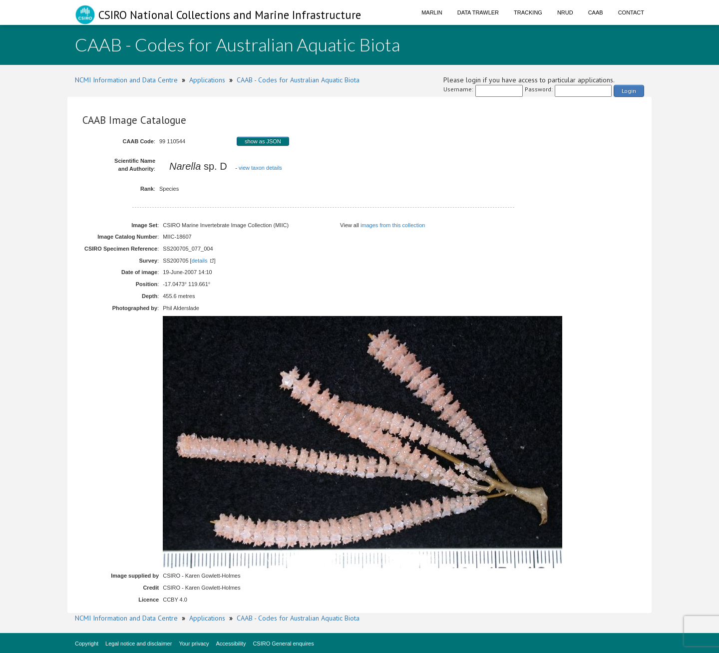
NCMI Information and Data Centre (126, 79)
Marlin (431, 12)
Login (629, 90)
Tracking (528, 12)
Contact (631, 12)
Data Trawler (478, 12)
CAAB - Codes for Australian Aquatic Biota (298, 79)
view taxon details (260, 168)
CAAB (595, 12)
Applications (207, 79)
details (200, 261)
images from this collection (392, 225)
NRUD (565, 12)
